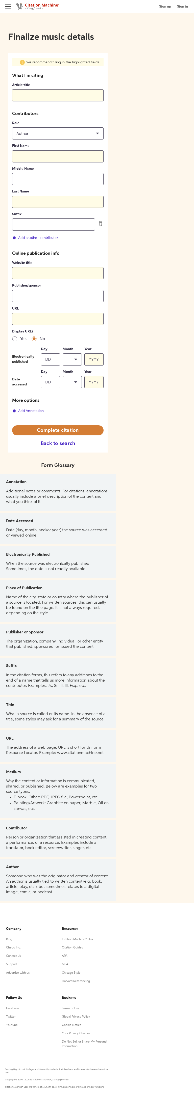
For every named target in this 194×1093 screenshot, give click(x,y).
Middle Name (23, 169)
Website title (22, 263)
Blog (9, 939)
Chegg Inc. (13, 947)
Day (44, 349)
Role (15, 123)
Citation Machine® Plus (77, 939)
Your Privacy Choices (76, 1033)
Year (87, 349)
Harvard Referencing (76, 981)
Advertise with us (18, 972)
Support (11, 964)
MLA (65, 964)
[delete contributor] (101, 223)
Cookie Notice (71, 1025)
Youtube (12, 1025)
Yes (23, 339)
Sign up (165, 6)
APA (64, 956)
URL (15, 308)
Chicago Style (71, 972)
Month (68, 349)
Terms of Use (70, 1008)
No (42, 339)
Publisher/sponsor (26, 285)
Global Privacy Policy (76, 1016)
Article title (21, 85)
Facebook (12, 1008)
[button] (58, 133)
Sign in (182, 6)
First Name (21, 146)
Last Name (20, 191)
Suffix (16, 214)
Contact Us (13, 956)
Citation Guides (72, 947)
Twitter (11, 1016)
